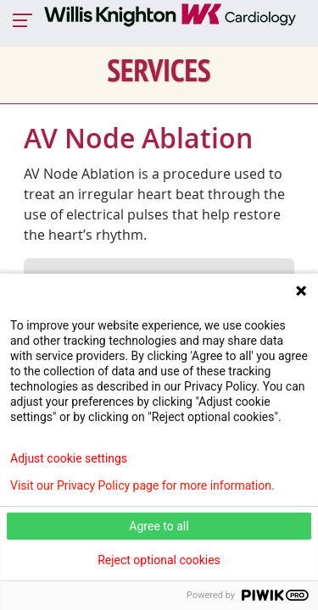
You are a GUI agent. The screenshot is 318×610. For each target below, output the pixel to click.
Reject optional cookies (159, 560)
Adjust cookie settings (68, 458)
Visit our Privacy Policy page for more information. (142, 485)
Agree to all (158, 526)
